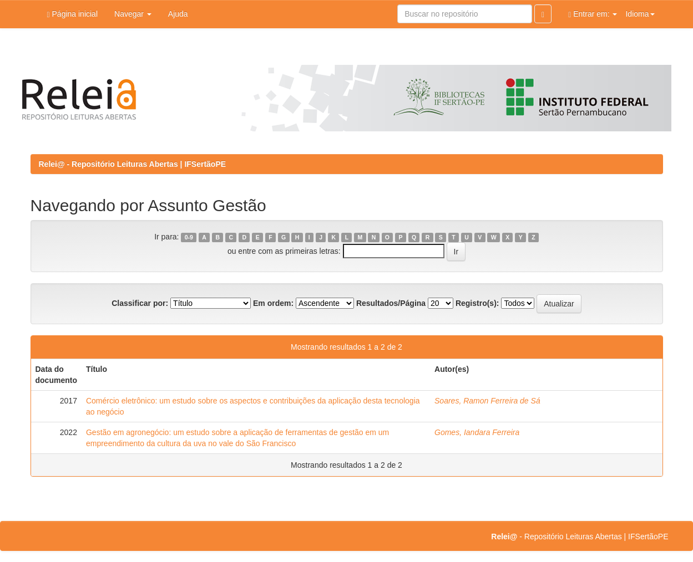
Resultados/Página (391, 303)
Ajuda (178, 13)
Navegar (132, 13)
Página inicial (72, 14)
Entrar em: (592, 14)
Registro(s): (477, 303)
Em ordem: (273, 303)
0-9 (189, 237)
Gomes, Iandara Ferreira (476, 432)
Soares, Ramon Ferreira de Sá (487, 400)
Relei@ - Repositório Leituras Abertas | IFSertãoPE (132, 164)
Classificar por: (140, 303)
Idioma (639, 13)
